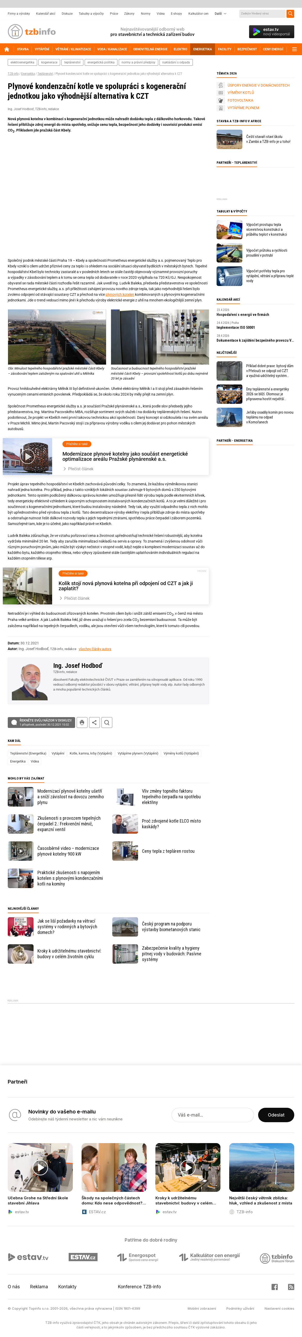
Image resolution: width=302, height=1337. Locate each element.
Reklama (39, 1286)
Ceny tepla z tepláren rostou (168, 851)
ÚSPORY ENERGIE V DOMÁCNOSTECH (259, 85)
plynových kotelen (120, 294)
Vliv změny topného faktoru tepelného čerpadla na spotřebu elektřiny (171, 796)
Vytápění (58, 753)
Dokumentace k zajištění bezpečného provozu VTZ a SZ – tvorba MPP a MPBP (256, 340)
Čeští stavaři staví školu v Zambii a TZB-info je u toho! (268, 139)
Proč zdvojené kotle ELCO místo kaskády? (171, 823)
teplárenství (72, 62)
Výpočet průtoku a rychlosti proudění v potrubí (266, 253)
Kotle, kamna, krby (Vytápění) (91, 753)
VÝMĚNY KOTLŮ (241, 93)
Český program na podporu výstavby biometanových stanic (171, 926)
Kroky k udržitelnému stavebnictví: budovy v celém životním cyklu (69, 953)
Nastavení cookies (279, 1308)
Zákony (129, 13)
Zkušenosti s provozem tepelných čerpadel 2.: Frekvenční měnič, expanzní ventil (69, 823)
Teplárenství (45, 74)
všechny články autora (95, 649)
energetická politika (101, 62)
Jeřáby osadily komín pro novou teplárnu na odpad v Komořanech (269, 417)
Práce (114, 13)
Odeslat (276, 1115)
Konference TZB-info (139, 1286)
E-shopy (176, 13)
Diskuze (67, 13)
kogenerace (49, 62)
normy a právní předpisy (138, 62)
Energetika (28, 74)
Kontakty (67, 1286)
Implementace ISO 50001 (236, 327)
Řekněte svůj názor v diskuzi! (45, 722)
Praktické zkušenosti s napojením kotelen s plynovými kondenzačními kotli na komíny (70, 878)
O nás (14, 1286)
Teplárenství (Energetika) (28, 753)
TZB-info (13, 74)
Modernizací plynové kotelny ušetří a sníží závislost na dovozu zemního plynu (70, 796)
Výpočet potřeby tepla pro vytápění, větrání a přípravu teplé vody (270, 276)
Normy (145, 13)
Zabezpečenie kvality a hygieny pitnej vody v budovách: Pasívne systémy (171, 953)
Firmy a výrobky (19, 13)
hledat (107, 722)
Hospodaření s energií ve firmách (243, 315)
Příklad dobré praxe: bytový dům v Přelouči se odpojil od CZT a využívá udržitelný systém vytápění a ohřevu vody (269, 371)
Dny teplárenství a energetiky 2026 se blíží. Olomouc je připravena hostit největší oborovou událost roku (267, 394)
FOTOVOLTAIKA (240, 100)
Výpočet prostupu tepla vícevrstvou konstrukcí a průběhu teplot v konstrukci (266, 229)
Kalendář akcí (45, 13)
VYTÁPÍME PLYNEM (243, 108)
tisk (82, 722)
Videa (161, 13)
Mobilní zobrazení (202, 1308)
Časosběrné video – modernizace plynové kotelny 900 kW (68, 851)
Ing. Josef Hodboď (77, 665)
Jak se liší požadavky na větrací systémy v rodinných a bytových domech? (67, 926)
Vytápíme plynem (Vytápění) (138, 753)
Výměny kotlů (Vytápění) (181, 753)
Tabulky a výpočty (91, 13)
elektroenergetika (22, 62)
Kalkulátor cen (198, 13)
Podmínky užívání (240, 1308)
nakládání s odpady (176, 62)
